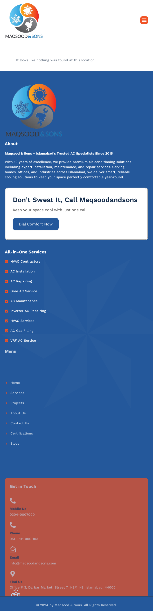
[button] (144, 21)
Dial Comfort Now (36, 224)
